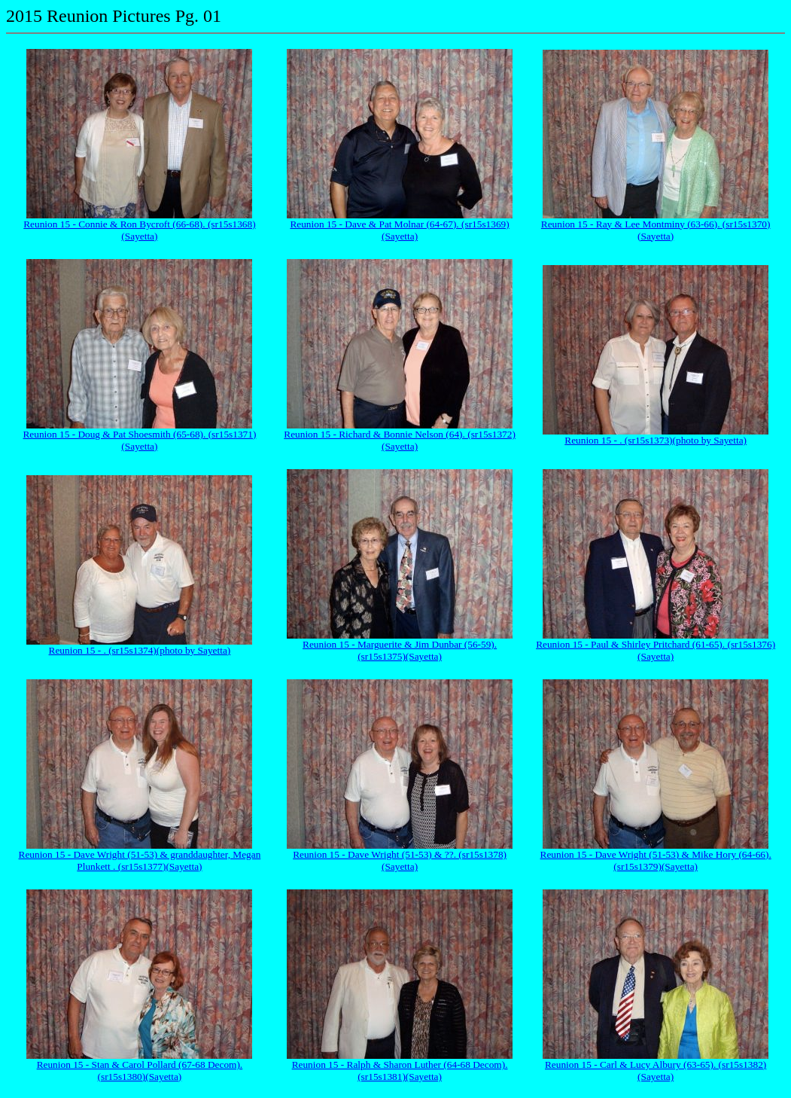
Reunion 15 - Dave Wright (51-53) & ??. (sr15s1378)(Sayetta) (400, 860)
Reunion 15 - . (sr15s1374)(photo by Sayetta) (140, 650)
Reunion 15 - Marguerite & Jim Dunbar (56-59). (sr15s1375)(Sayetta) (400, 650)
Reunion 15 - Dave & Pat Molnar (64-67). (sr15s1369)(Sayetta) (399, 230)
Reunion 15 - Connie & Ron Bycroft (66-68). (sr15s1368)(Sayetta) (139, 230)
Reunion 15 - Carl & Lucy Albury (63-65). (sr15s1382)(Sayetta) (655, 1070)
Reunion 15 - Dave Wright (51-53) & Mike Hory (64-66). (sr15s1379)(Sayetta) (655, 860)
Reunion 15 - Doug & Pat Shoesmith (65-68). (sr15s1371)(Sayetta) (139, 440)
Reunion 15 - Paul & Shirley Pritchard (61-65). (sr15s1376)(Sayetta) (655, 650)
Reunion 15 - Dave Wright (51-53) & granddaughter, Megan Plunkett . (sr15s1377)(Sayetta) (140, 860)
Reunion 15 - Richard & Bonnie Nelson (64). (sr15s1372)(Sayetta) (400, 440)
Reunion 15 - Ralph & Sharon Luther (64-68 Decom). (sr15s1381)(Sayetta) (400, 1070)
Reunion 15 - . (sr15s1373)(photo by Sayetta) (655, 440)
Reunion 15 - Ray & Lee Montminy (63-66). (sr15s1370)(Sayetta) (656, 230)
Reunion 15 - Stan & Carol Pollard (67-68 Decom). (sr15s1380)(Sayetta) (140, 1070)
